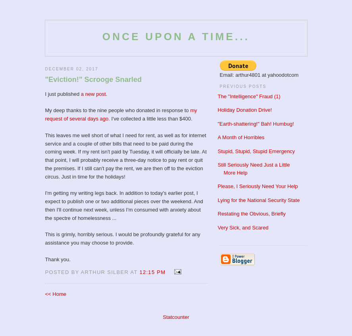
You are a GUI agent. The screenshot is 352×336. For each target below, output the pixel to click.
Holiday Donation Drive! (245, 110)
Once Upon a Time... (176, 37)
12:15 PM (152, 272)
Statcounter (176, 317)
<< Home (55, 294)
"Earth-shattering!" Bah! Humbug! (256, 124)
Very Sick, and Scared (243, 228)
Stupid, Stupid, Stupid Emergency (256, 151)
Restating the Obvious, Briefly (252, 214)
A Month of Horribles (241, 137)
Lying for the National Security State (259, 200)
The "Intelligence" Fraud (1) (249, 96)
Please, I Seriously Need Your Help (258, 186)
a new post (93, 94)
